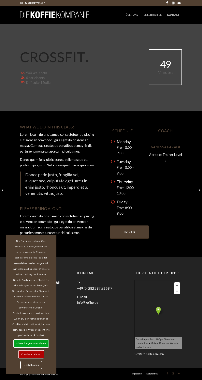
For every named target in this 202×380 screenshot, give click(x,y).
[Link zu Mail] (179, 3)
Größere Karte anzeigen (149, 353)
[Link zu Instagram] (173, 3)
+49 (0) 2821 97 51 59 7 (94, 288)
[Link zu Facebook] (167, 3)
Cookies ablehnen (31, 354)
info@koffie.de (87, 302)
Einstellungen (31, 364)
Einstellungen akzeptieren (31, 343)
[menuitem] (132, 15)
